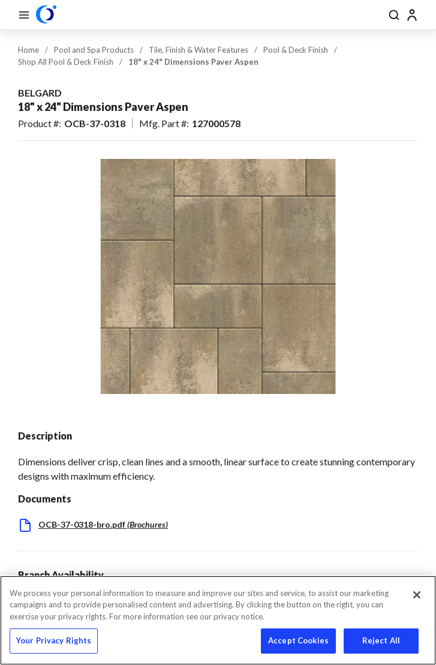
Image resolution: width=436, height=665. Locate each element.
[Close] (417, 595)
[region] (218, 620)
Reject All (381, 640)
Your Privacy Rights (53, 640)
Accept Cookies (298, 640)
